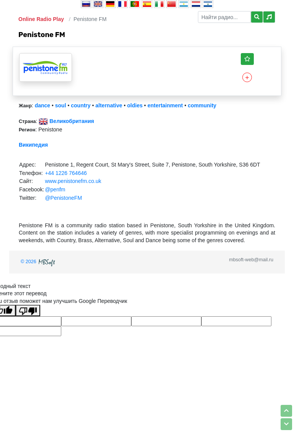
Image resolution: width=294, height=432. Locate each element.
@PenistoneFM (63, 198)
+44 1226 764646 (66, 173)
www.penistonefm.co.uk (73, 181)
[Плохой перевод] (28, 310)
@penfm (55, 189)
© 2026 (39, 261)
